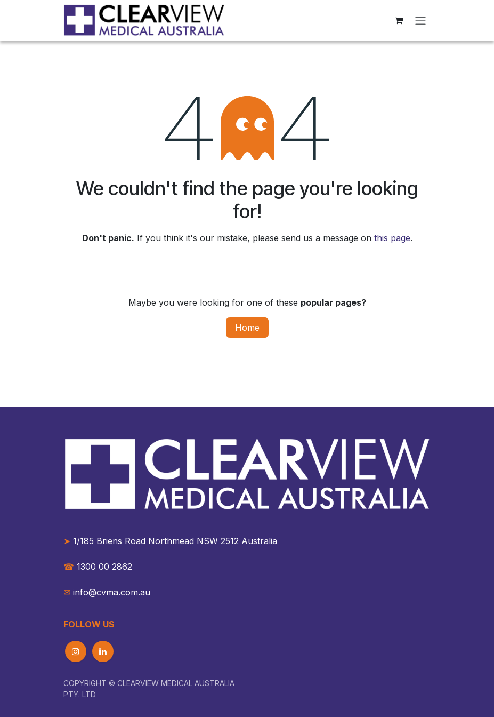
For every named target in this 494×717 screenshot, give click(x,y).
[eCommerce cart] (399, 20)
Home (247, 327)
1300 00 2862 (97, 566)
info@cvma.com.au (111, 592)
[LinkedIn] (103, 651)
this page (392, 238)
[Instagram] (75, 651)
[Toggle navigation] (420, 20)
